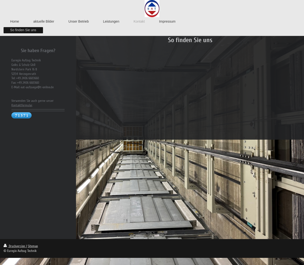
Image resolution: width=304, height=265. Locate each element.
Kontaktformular (21, 105)
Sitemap (33, 246)
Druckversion (15, 246)
